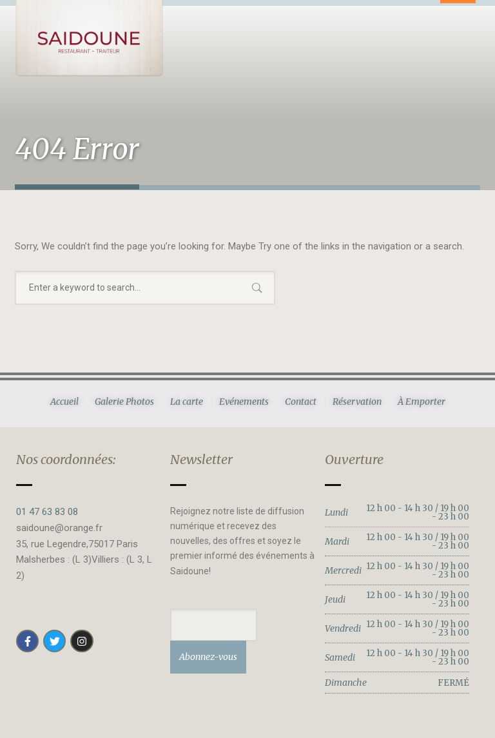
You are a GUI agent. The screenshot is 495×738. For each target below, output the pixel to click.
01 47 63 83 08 (47, 512)
